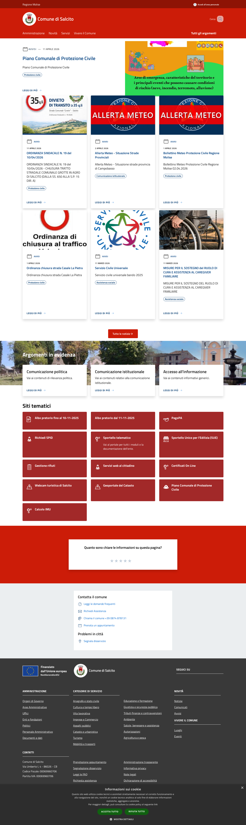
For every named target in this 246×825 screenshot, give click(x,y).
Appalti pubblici (82, 726)
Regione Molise (31, 4)
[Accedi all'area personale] (206, 5)
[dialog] (123, 804)
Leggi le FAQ (80, 774)
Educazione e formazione (138, 701)
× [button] (242, 788)
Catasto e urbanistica (85, 732)
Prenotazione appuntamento (89, 762)
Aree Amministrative (35, 707)
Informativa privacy (135, 768)
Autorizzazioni (132, 732)
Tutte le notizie (123, 334)
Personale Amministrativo (38, 732)
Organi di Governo (33, 701)
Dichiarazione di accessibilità (140, 780)
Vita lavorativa (81, 713)
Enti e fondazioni (32, 719)
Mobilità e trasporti (84, 744)
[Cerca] (219, 19)
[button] (123, 819)
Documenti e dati (32, 738)
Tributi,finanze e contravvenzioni (143, 713)
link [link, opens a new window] (156, 804)
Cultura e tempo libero (86, 707)
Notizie (178, 701)
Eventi (178, 736)
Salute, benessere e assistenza (141, 725)
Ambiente (129, 719)
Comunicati (180, 707)
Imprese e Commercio (85, 719)
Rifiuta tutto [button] (137, 811)
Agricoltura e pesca (135, 738)
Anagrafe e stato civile (86, 701)
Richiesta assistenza (85, 780)
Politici (26, 726)
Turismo (77, 738)
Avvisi (32, 49)
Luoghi (178, 730)
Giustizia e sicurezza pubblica (141, 707)
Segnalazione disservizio (87, 768)
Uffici (26, 713)
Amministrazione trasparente (141, 762)
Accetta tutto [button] (109, 811)
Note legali (130, 774)
